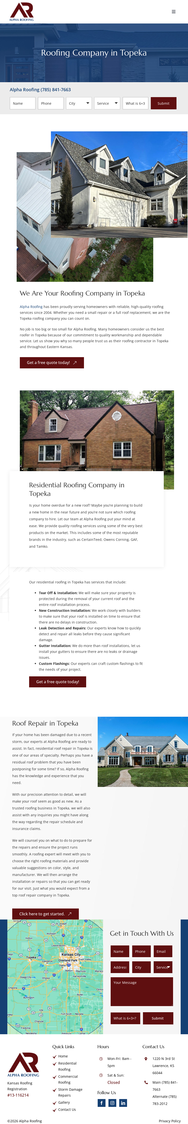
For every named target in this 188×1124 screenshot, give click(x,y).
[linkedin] (123, 1103)
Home (63, 1056)
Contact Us (67, 1109)
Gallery (64, 1102)
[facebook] (101, 1103)
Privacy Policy (170, 1121)
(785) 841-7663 (56, 89)
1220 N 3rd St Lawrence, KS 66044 (164, 1065)
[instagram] (112, 1103)
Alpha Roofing (31, 306)
